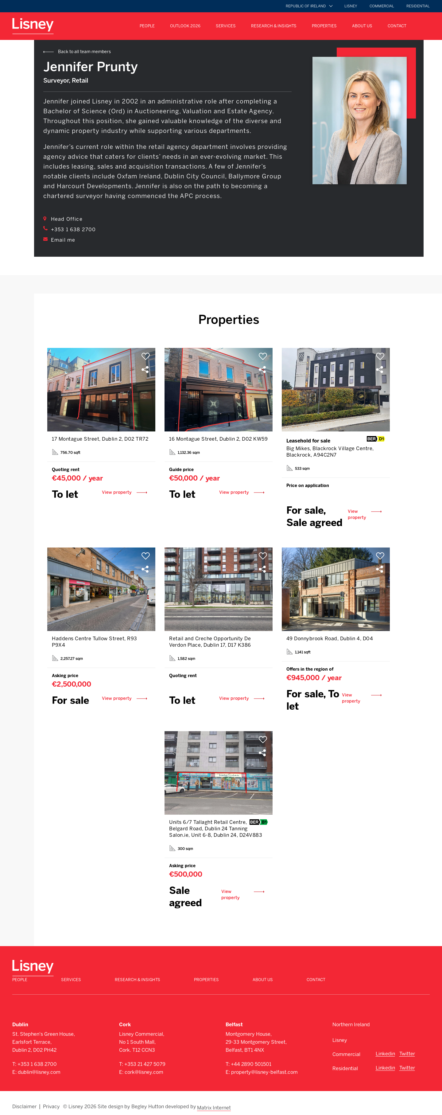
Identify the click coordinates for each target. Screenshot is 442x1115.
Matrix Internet (214, 1100)
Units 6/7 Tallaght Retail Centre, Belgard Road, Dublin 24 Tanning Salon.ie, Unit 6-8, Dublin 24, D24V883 (215, 830)
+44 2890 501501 (251, 1059)
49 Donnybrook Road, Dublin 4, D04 (329, 639)
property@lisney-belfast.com (264, 1067)
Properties (324, 26)
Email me (63, 240)
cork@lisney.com (144, 1067)
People (147, 26)
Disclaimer (24, 1100)
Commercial (382, 6)
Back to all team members (84, 51)
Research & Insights (274, 26)
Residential (418, 6)
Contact (397, 26)
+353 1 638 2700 (73, 229)
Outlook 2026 (185, 26)
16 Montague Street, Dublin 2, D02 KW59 (218, 439)
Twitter (407, 1048)
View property (120, 493)
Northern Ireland (351, 1019)
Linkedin (385, 1048)
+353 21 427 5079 (144, 1059)
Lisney (350, 6)
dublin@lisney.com (39, 1067)
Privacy (51, 1100)
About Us (362, 26)
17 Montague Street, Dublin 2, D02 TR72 (100, 439)
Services (226, 26)
